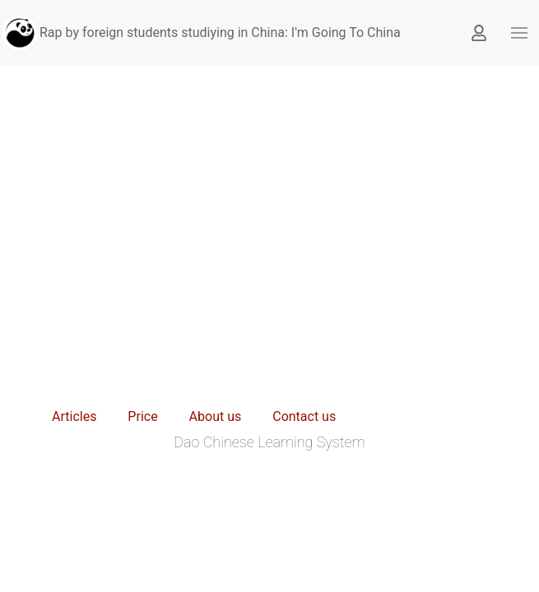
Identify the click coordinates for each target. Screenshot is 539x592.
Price (142, 416)
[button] (519, 33)
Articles (74, 416)
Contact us (304, 416)
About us (215, 416)
